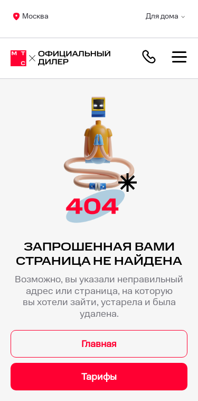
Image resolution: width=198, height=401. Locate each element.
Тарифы (99, 376)
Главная (99, 344)
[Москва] (61, 58)
